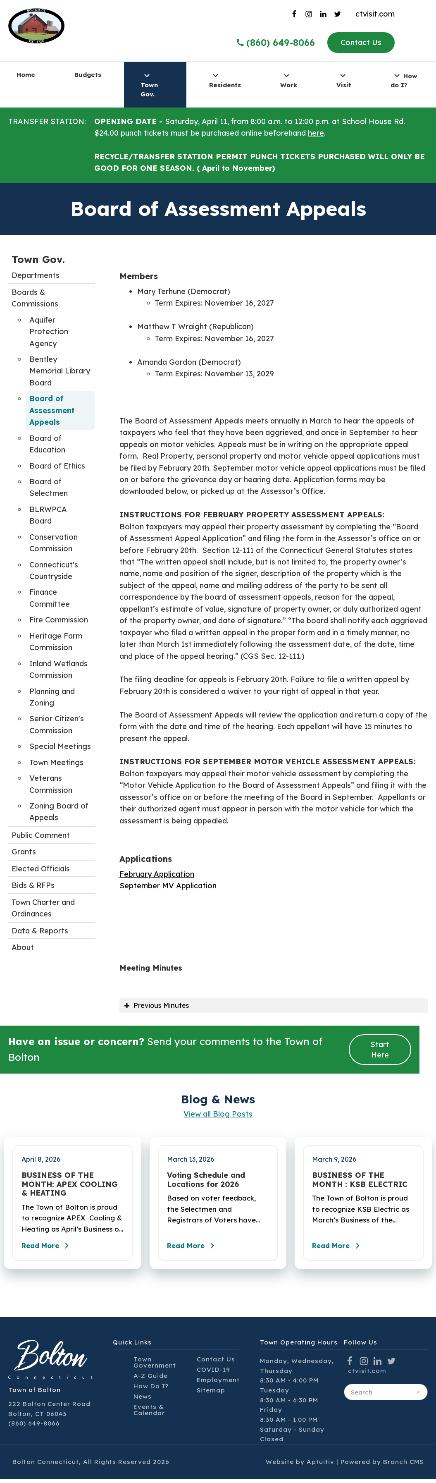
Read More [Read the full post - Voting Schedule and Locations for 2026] (195, 1249)
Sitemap (211, 1394)
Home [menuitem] (26, 75)
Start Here (379, 1051)
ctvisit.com (375, 14)
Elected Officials (41, 868)
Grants (24, 851)
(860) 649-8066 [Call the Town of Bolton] (275, 42)
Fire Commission (58, 619)
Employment (218, 1383)
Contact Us (361, 42)
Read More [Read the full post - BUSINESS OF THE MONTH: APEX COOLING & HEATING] (49, 1249)
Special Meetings (60, 746)
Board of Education (47, 443)
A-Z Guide (150, 1379)
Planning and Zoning (52, 697)
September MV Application (168, 885)
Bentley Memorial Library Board (59, 370)
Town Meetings (56, 762)
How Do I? (151, 1390)
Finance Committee (49, 597)
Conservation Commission (53, 542)
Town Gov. (38, 259)
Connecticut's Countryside (53, 570)
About (23, 947)
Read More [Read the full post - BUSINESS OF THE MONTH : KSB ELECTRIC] (340, 1249)
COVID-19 (213, 1373)
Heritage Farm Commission (55, 641)
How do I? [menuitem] (404, 79)
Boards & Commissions (35, 298)
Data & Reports (40, 930)
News (142, 1400)
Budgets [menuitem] (87, 75)
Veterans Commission (50, 783)
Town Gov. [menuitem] (149, 84)
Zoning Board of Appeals (58, 811)
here (316, 133)
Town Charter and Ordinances (43, 908)
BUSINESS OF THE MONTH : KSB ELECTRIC (359, 1181)
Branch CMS (403, 1465)
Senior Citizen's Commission (56, 724)
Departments (36, 275)
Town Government (154, 1366)
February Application (156, 874)
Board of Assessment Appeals (51, 410)
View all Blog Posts (218, 1115)
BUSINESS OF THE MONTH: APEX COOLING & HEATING (69, 1185)
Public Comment (41, 835)
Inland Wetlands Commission (58, 669)
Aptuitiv (320, 1465)
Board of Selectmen (48, 487)
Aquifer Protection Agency (48, 331)
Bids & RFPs (33, 885)
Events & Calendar (149, 1413)
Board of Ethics (57, 466)
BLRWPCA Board (48, 515)
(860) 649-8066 (34, 1427)
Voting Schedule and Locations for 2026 (206, 1181)
